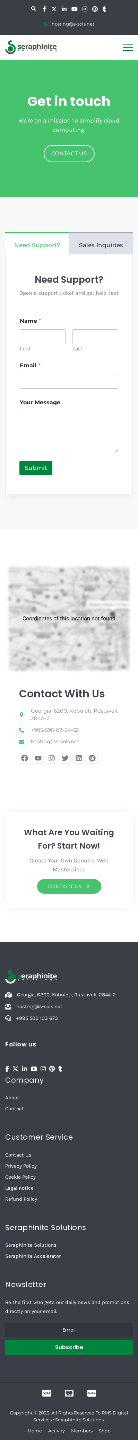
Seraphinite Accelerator (33, 1256)
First (25, 349)
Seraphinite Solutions (31, 1245)
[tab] (37, 243)
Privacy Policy (21, 1166)
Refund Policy (21, 1199)
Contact (14, 1108)
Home (35, 1430)
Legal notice (19, 1188)
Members (82, 1430)
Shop (105, 1430)
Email (30, 365)
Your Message (40, 402)
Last (77, 349)
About (12, 1097)
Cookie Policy (20, 1177)
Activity (56, 1430)
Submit (36, 467)
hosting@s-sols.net (73, 24)
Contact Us (18, 1155)
